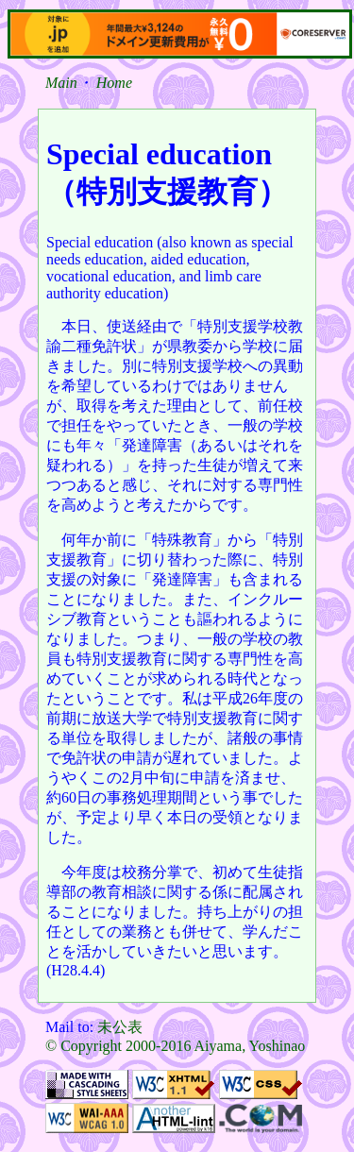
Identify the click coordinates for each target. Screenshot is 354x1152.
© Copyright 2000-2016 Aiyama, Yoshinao (175, 1046)
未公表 (120, 1027)
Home (114, 83)
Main (61, 83)
